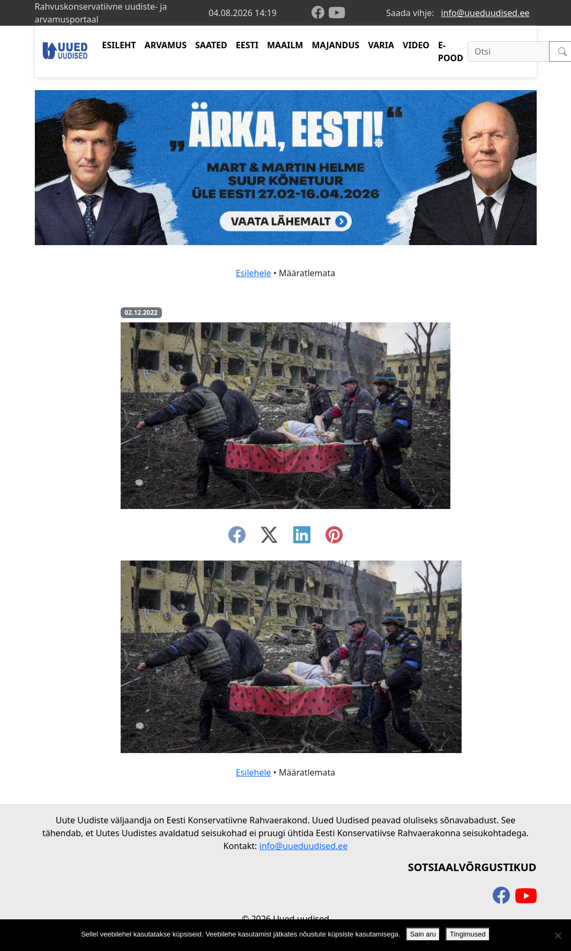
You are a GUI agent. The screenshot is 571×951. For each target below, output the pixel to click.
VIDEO (416, 45)
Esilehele (253, 273)
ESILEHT (119, 45)
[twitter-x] (269, 538)
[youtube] (337, 13)
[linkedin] (302, 538)
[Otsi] (509, 51)
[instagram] (334, 538)
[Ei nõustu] (557, 935)
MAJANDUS (335, 45)
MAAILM (285, 45)
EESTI (247, 45)
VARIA (381, 45)
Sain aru (423, 934)
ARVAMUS (166, 45)
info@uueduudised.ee (485, 13)
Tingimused (468, 934)
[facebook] (320, 13)
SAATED (211, 45)
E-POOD (450, 51)
